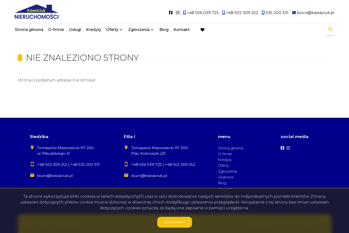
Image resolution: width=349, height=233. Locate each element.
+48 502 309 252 (52, 164)
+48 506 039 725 (146, 164)
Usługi (75, 29)
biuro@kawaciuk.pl (55, 175)
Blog (164, 29)
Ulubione (226, 177)
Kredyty (93, 29)
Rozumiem (174, 222)
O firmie (56, 29)
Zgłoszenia (139, 29)
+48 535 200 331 (85, 164)
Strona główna (29, 29)
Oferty (112, 29)
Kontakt (181, 29)
